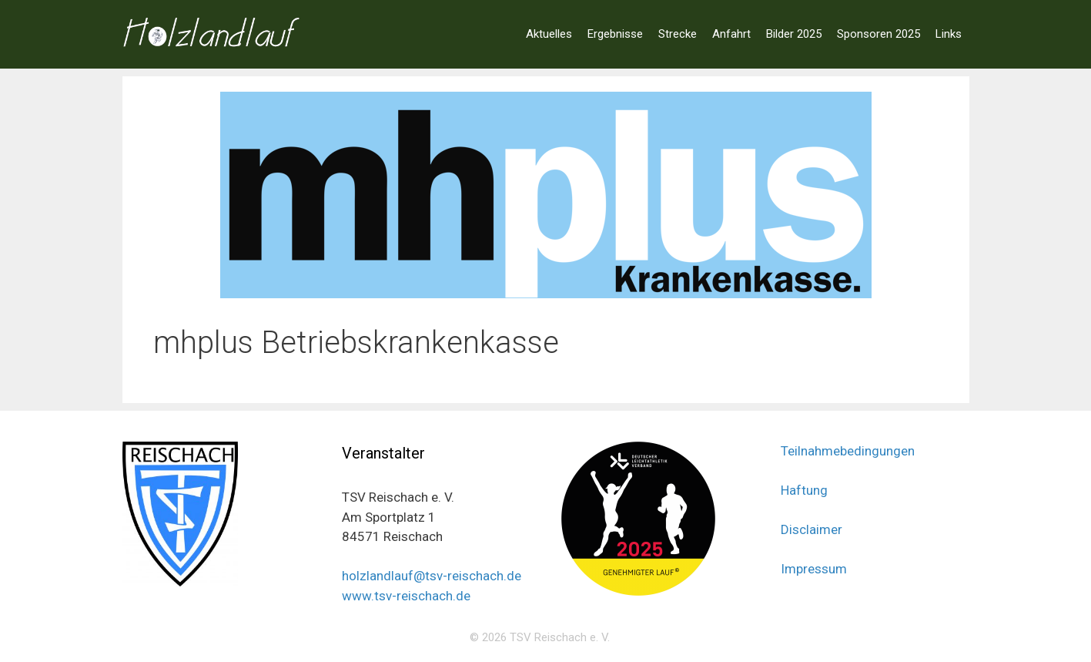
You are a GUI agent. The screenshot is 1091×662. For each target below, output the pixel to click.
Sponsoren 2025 (878, 34)
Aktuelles (549, 34)
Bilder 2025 (794, 34)
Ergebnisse (615, 34)
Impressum (814, 568)
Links (948, 34)
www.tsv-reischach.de (406, 595)
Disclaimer (811, 529)
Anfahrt (731, 34)
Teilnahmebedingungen (848, 451)
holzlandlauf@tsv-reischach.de (431, 575)
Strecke (677, 34)
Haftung (804, 490)
